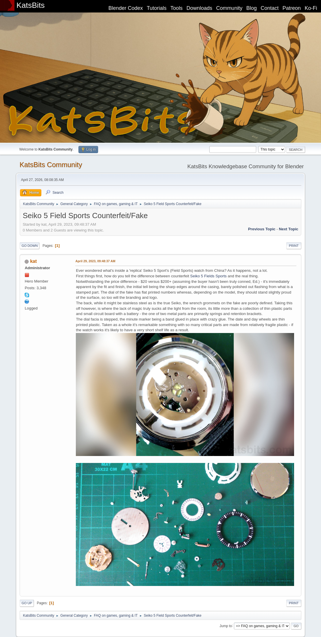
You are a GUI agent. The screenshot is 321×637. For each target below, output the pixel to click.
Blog (251, 8)
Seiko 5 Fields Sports (208, 276)
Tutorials (156, 8)
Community (229, 8)
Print (294, 245)
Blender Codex (125, 8)
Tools (176, 8)
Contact (270, 8)
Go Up (26, 603)
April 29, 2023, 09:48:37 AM (95, 261)
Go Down (29, 245)
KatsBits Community (50, 165)
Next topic (288, 229)
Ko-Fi (311, 8)
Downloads (199, 8)
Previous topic (262, 229)
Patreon (292, 8)
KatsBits (30, 5)
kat (33, 261)
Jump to (226, 626)
